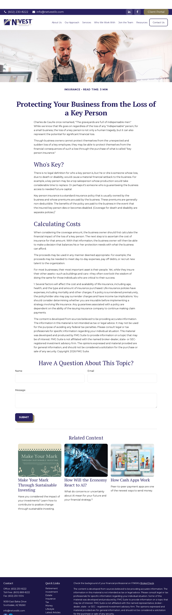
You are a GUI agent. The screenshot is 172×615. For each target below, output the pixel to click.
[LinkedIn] (129, 3)
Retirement (51, 579)
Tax (47, 593)
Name (18, 362)
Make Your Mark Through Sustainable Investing (37, 476)
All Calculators (52, 610)
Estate (48, 586)
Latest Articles (52, 603)
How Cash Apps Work (130, 471)
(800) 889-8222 (21, 583)
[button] (57, 13)
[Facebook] (137, 3)
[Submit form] (24, 408)
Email (91, 362)
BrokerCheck (147, 574)
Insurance (50, 589)
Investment (51, 583)
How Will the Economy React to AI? (85, 473)
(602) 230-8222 (15, 3)
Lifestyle (49, 600)
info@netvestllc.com (48, 3)
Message (20, 381)
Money (49, 596)
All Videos (50, 607)
